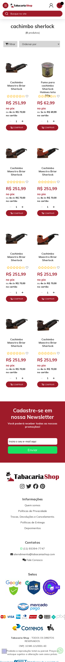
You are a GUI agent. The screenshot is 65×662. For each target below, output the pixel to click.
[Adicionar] (22, 121)
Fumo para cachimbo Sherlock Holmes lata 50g (48, 86)
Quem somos (32, 505)
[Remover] (10, 121)
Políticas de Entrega (32, 522)
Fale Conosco (33, 560)
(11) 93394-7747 (32, 548)
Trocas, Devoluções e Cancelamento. (32, 516)
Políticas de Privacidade (32, 511)
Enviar (32, 450)
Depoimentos (32, 528)
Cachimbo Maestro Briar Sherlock (16, 85)
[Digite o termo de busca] (36, 13)
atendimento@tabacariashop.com (32, 554)
